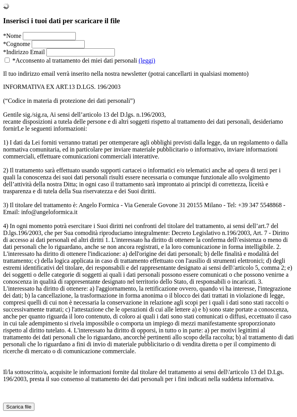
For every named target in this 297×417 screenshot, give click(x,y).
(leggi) (147, 60)
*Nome (12, 35)
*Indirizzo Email (24, 52)
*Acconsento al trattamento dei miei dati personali (80, 60)
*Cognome (16, 44)
